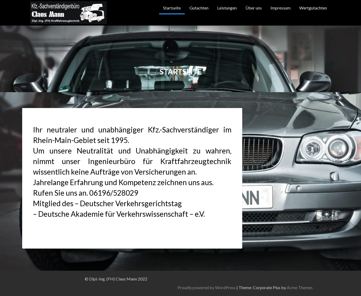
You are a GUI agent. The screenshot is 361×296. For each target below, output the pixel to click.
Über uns (253, 7)
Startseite (172, 7)
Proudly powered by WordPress (309, 287)
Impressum (280, 7)
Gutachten (198, 7)
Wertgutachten (313, 7)
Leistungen (227, 7)
